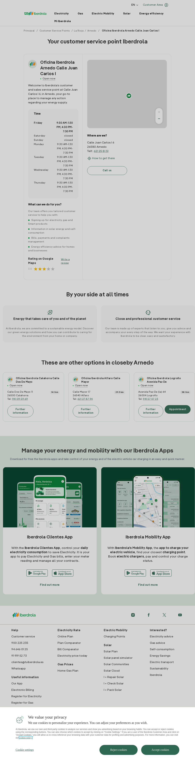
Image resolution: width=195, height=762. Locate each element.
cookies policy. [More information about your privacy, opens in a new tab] (25, 738)
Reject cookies (118, 749)
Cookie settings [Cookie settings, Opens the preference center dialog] (25, 749)
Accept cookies (160, 749)
